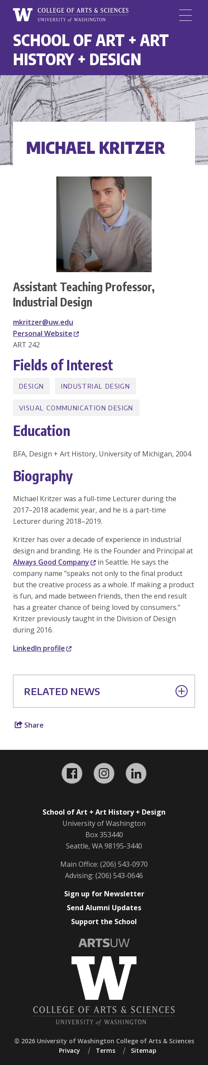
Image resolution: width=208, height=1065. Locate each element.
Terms (105, 1050)
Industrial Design (95, 386)
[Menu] (185, 15)
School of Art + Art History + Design (91, 49)
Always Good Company (54, 562)
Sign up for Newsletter (104, 894)
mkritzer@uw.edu (43, 322)
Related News (106, 691)
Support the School (104, 921)
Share (29, 725)
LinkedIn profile (42, 648)
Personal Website (46, 333)
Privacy (69, 1050)
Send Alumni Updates (104, 907)
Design (31, 386)
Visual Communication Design (76, 408)
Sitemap (143, 1050)
